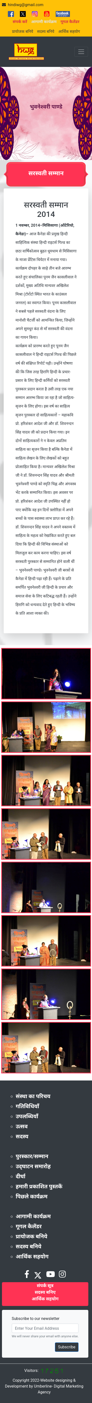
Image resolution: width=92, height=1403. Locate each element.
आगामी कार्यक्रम (33, 1216)
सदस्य (22, 1136)
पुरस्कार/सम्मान (32, 1156)
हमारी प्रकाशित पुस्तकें (39, 1186)
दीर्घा (21, 1176)
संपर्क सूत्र (45, 1285)
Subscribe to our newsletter (36, 1318)
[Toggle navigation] (81, 52)
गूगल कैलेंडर (29, 1226)
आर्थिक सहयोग (69, 31)
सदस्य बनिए (45, 1292)
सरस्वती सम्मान (46, 173)
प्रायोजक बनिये (22, 31)
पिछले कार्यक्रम (32, 1196)
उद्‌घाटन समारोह (33, 1166)
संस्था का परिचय (33, 1096)
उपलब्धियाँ (27, 1116)
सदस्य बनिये (45, 31)
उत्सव (22, 1126)
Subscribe (67, 1347)
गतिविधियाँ (27, 1106)
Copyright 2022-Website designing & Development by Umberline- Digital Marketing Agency (44, 1386)
